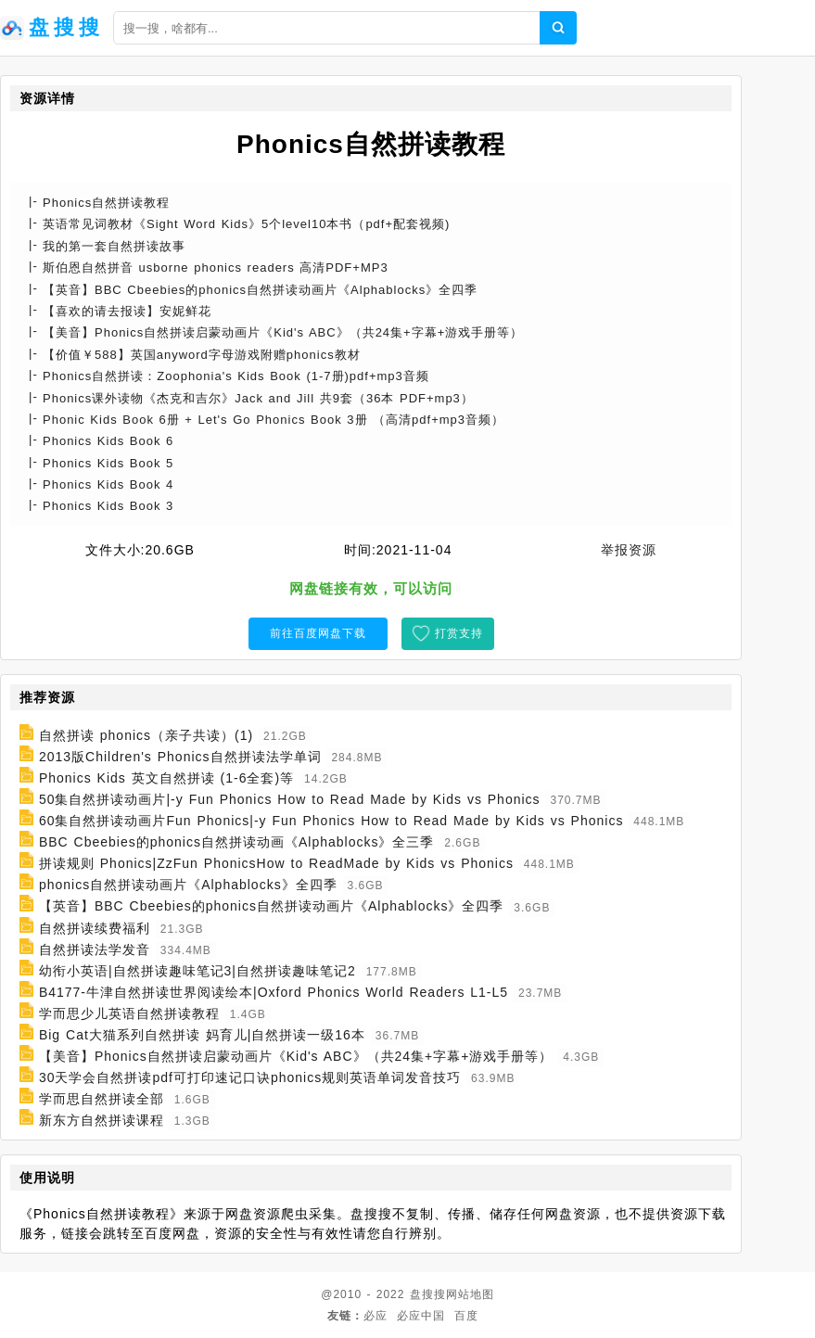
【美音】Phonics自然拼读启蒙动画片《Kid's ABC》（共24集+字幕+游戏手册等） (296, 1056)
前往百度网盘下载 (318, 633)
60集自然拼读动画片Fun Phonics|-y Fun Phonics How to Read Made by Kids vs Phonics (331, 820)
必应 (375, 1315)
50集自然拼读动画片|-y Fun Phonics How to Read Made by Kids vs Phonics (290, 799)
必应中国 (421, 1315)
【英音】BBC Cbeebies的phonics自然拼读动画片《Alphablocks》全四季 (271, 906)
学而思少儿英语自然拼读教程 (129, 1013)
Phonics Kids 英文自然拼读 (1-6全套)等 (166, 778)
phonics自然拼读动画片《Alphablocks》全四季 (188, 884)
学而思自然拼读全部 (101, 1098)
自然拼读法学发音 (94, 949)
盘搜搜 (428, 1294)
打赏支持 (459, 633)
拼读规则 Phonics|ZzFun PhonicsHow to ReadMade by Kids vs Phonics (276, 863)
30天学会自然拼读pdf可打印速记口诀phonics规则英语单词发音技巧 (250, 1077)
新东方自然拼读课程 (101, 1120)
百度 (466, 1315)
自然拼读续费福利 (94, 928)
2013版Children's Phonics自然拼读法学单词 (180, 756)
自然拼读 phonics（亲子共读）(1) (146, 735)
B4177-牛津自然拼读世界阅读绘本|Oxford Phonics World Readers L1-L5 (273, 992)
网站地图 (470, 1294)
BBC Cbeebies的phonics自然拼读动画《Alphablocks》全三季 (237, 842)
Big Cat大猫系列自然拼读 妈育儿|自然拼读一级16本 (202, 1034)
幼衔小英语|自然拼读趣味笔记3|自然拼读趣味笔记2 (197, 970)
